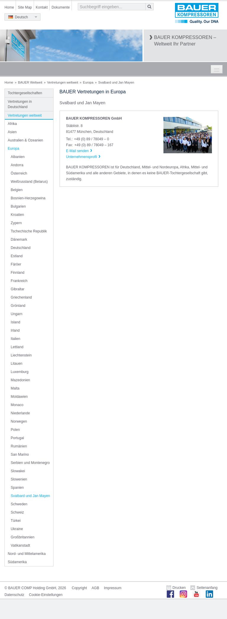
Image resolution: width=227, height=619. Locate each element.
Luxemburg (19, 372)
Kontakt (42, 7)
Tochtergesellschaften (25, 93)
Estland (16, 256)
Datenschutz (14, 595)
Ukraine (17, 529)
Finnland (17, 273)
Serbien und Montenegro (30, 463)
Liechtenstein (21, 355)
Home (9, 7)
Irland (15, 330)
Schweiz (17, 512)
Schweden (19, 504)
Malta (15, 388)
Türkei (15, 521)
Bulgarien (18, 206)
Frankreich (19, 281)
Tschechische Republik (29, 231)
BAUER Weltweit (30, 82)
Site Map (25, 7)
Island (15, 322)
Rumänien (19, 446)
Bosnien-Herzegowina (28, 198)
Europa (88, 82)
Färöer (16, 264)
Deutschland (20, 248)
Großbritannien (22, 537)
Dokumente (60, 7)
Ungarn (16, 314)
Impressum (112, 588)
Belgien (16, 190)
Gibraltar (17, 289)
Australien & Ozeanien (25, 140)
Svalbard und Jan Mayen (30, 496)
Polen (15, 430)
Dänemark (19, 239)
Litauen (16, 363)
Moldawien (19, 397)
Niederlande (20, 413)
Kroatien (17, 215)
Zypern (16, 223)
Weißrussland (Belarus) (29, 182)
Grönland (18, 306)
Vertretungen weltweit (62, 82)
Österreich (19, 173)
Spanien (17, 488)
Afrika (12, 124)
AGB (95, 588)
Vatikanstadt (20, 545)
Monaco (17, 405)
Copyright (79, 588)
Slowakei (18, 471)
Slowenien (19, 479)
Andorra (17, 165)
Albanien (18, 157)
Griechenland (21, 297)
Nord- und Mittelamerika (27, 554)
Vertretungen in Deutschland (20, 104)
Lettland (17, 347)
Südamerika (17, 562)
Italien (15, 339)
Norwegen (19, 421)
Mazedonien (20, 380)
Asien (12, 132)
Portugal (17, 438)
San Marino (20, 454)
